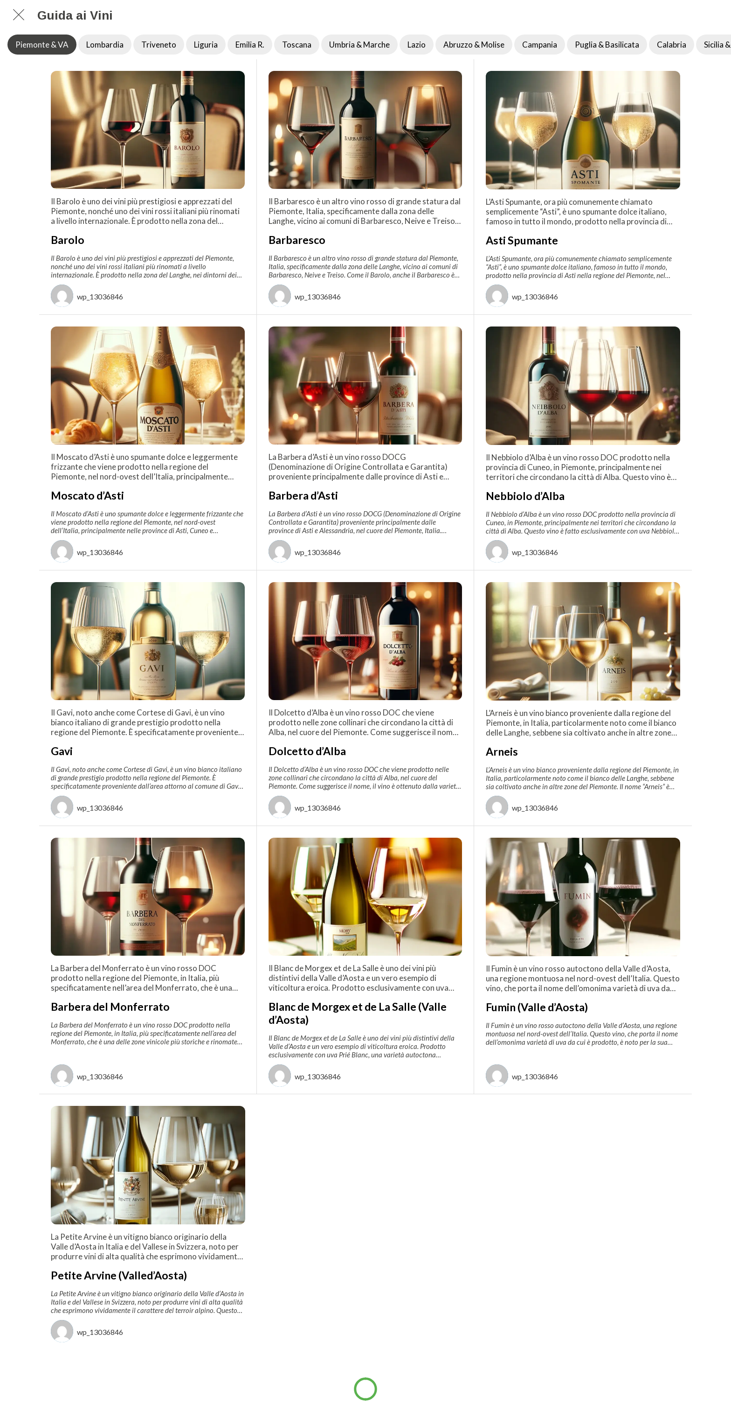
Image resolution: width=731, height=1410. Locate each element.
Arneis (502, 751)
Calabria (671, 44)
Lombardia (105, 44)
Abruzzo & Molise (473, 44)
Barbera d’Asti (303, 495)
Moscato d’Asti (87, 495)
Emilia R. (249, 44)
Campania (539, 44)
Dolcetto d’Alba (307, 750)
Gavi (62, 750)
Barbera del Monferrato (110, 1006)
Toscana (296, 44)
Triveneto (158, 44)
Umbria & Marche (359, 44)
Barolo (67, 239)
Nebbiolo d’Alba (525, 495)
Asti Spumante (522, 240)
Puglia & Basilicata (607, 44)
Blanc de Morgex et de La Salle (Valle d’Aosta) (358, 1013)
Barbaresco (297, 239)
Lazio (416, 44)
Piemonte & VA (42, 44)
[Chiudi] (18, 15)
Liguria (206, 44)
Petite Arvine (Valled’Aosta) (119, 1275)
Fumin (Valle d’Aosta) (537, 1007)
